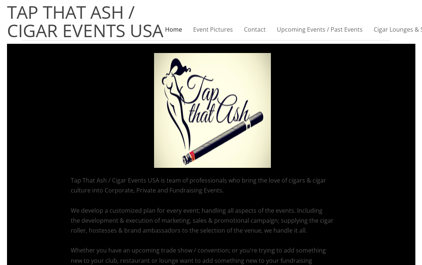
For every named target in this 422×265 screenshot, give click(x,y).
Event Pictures (213, 29)
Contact (255, 29)
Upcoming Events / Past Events (320, 29)
